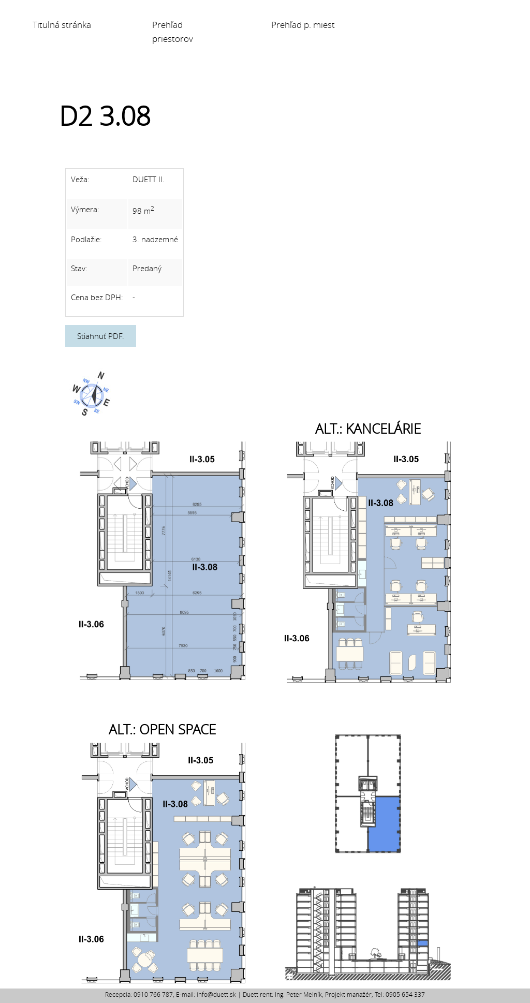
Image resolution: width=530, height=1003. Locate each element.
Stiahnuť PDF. (100, 336)
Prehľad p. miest (303, 25)
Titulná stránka (62, 25)
